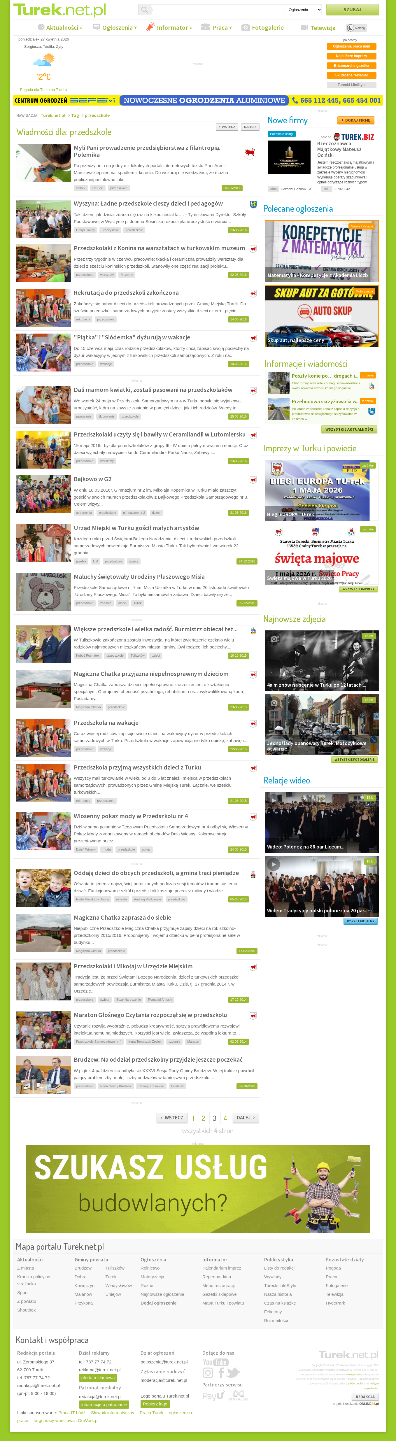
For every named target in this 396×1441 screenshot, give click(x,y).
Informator (172, 27)
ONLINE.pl (369, 1403)
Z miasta (25, 1267)
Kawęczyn (84, 1285)
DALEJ (249, 127)
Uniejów (113, 1294)
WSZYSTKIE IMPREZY (358, 589)
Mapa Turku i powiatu (223, 1302)
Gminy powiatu (91, 1259)
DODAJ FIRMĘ (357, 120)
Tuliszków (114, 1267)
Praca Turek (151, 1412)
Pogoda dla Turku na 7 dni (44, 89)
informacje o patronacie (104, 1404)
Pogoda (333, 1267)
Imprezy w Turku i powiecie (310, 447)
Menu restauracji (218, 1285)
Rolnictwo (150, 1267)
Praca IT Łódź (71, 1412)
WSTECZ (228, 127)
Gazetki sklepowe (219, 1294)
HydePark (335, 1302)
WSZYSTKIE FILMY (360, 921)
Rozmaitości (276, 1320)
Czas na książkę (280, 1302)
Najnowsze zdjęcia (294, 618)
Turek (110, 1276)
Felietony (273, 1311)
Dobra (81, 1276)
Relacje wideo (286, 780)
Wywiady (273, 1276)
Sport (22, 1292)
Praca (220, 27)
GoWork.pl (88, 1420)
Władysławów (118, 1285)
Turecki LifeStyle (280, 1285)
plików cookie (355, 1383)
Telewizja (323, 28)
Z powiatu (26, 1301)
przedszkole (97, 115)
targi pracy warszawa (54, 1420)
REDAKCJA (365, 1396)
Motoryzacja (152, 1276)
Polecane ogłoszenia (298, 208)
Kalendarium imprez (221, 1267)
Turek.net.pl (53, 115)
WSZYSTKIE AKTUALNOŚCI (349, 429)
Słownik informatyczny (112, 1412)
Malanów (83, 1294)
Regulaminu (355, 1374)
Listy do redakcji (280, 1267)
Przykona (84, 1302)
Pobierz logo (155, 1403)
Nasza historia (278, 1294)
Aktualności (62, 27)
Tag (75, 115)
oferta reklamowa (98, 1377)
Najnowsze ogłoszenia (162, 1294)
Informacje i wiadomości (306, 363)
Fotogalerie (268, 27)
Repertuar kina (216, 1276)
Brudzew (83, 1267)
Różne (147, 1285)
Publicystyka (278, 1259)
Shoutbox (26, 1309)
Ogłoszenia (117, 27)
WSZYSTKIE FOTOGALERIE (354, 760)
